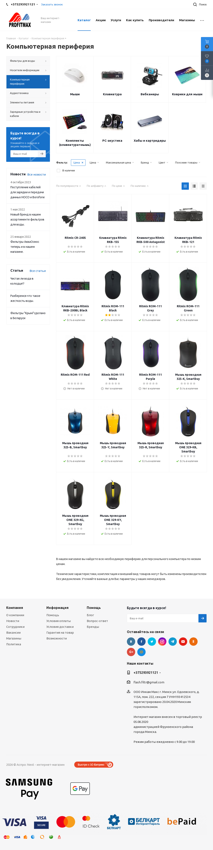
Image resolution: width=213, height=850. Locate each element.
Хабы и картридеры (150, 140)
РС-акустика (112, 140)
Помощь (52, 615)
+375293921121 (146, 672)
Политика (13, 644)
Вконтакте (131, 641)
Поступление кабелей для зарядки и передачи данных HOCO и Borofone (27, 192)
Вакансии (13, 632)
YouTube (183, 641)
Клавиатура (112, 94)
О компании (15, 615)
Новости (12, 621)
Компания (14, 608)
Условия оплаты (58, 621)
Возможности (56, 638)
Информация (57, 608)
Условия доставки (60, 626)
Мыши (75, 94)
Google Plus (131, 652)
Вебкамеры (150, 94)
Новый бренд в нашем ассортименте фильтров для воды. (27, 219)
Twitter (152, 641)
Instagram (162, 641)
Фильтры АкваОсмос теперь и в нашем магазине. (24, 246)
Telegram (172, 641)
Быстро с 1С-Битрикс (91, 764)
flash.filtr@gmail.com (149, 682)
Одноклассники (193, 641)
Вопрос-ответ (97, 621)
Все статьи (38, 271)
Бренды (93, 626)
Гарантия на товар (60, 632)
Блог (90, 615)
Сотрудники (15, 626)
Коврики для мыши (187, 94)
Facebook (141, 641)
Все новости (36, 174)
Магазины (13, 638)
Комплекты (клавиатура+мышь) (75, 142)
